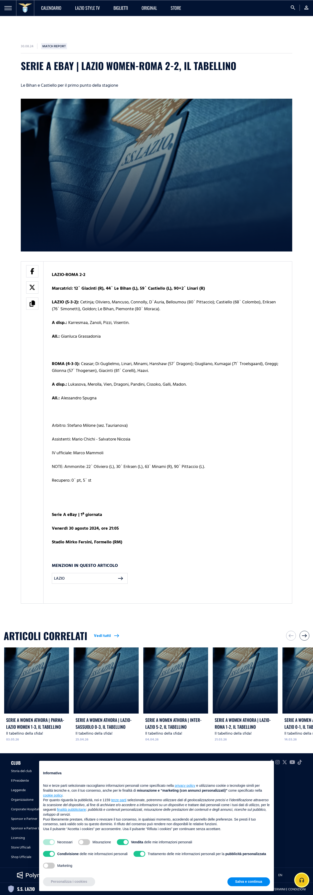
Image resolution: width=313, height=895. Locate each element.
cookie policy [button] (52, 795)
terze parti (118, 800)
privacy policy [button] (185, 786)
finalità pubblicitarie (71, 809)
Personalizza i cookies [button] (69, 881)
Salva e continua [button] (248, 881)
